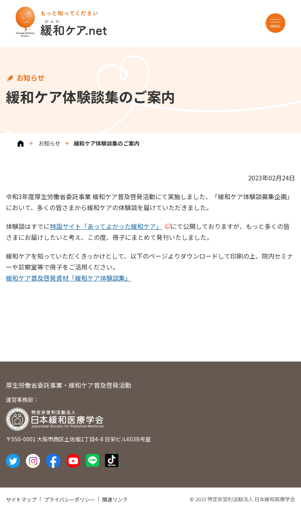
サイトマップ (21, 499)
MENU (275, 23)
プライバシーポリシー (69, 499)
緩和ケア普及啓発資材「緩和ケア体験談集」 (68, 277)
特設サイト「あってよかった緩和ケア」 (106, 226)
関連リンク (115, 499)
